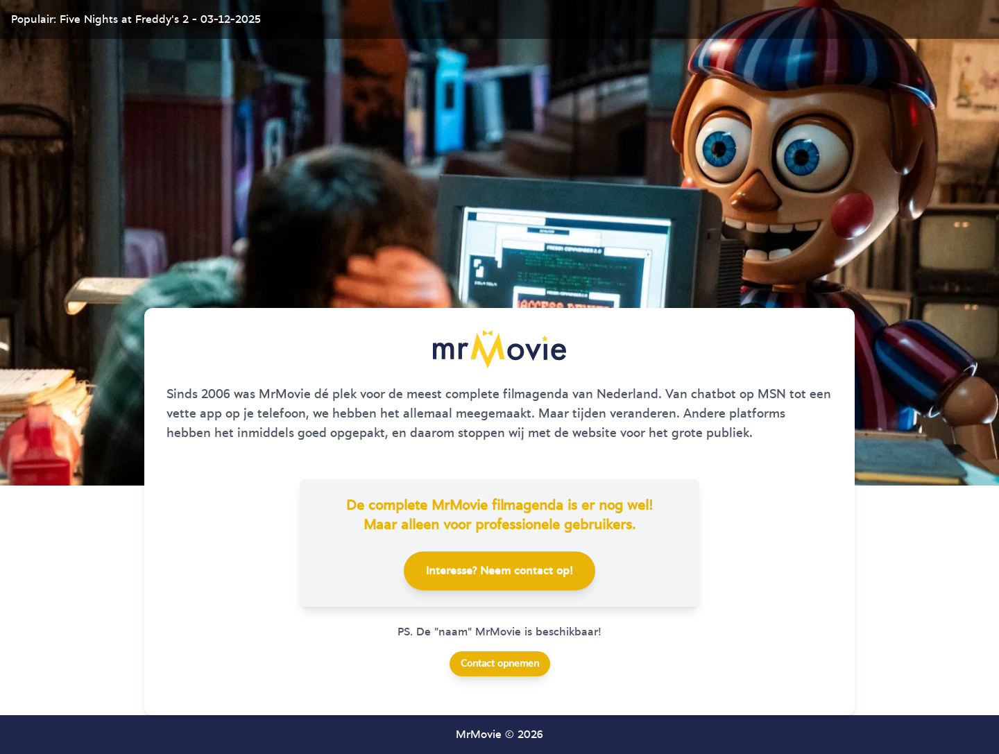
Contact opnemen (500, 664)
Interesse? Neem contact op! (499, 570)
